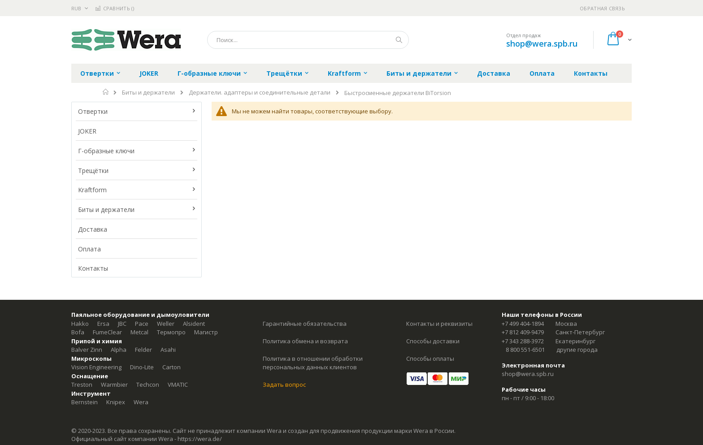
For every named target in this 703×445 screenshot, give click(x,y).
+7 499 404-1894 (523, 324)
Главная (106, 92)
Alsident (194, 324)
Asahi (168, 350)
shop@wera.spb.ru (541, 43)
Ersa (103, 324)
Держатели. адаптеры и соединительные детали (259, 92)
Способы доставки (433, 341)
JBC (122, 324)
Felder (143, 350)
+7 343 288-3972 (523, 341)
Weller (165, 324)
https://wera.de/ (200, 439)
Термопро (171, 332)
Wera (141, 402)
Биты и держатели (148, 92)
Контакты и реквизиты (439, 324)
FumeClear (107, 332)
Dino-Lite (142, 367)
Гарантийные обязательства (305, 324)
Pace (141, 324)
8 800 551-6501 (525, 350)
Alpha (118, 350)
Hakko (80, 324)
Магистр (206, 332)
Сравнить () (115, 8)
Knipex (115, 402)
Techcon (147, 384)
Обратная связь (602, 8)
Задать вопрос (284, 384)
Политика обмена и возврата (305, 341)
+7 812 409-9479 (523, 332)
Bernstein (84, 402)
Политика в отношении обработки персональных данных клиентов (313, 363)
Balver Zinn (86, 350)
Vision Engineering (96, 367)
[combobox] (308, 40)
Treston (81, 384)
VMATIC (178, 384)
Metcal (139, 332)
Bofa (77, 332)
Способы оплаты (430, 358)
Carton (171, 367)
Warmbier (114, 384)
